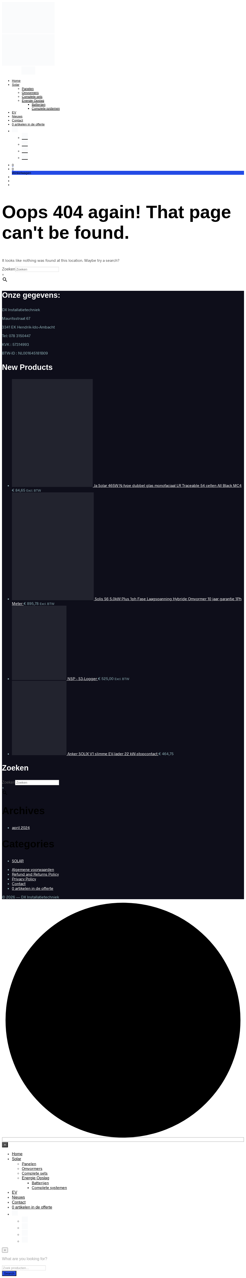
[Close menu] (5, 1144)
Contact (17, 120)
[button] (13, 165)
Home (16, 81)
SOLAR (18, 860)
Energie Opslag (33, 100)
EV (14, 112)
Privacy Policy (24, 878)
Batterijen (38, 104)
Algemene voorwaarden (33, 869)
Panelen (28, 88)
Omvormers (30, 92)
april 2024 (21, 827)
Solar (15, 85)
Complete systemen (46, 108)
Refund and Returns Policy (35, 874)
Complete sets (32, 96)
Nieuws (17, 116)
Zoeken (8, 269)
